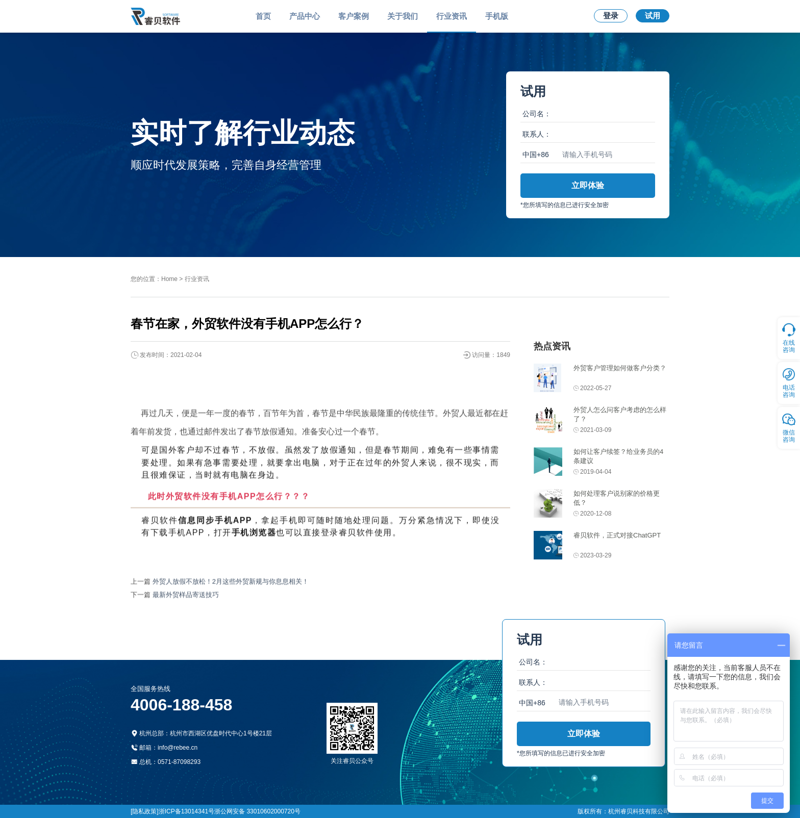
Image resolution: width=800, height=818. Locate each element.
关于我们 (402, 16)
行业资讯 (451, 16)
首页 (263, 16)
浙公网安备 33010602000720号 (257, 811)
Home (169, 279)
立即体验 (587, 185)
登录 (610, 15)
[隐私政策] (145, 811)
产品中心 (304, 16)
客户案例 (353, 16)
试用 (652, 15)
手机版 (496, 16)
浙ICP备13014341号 (186, 811)
